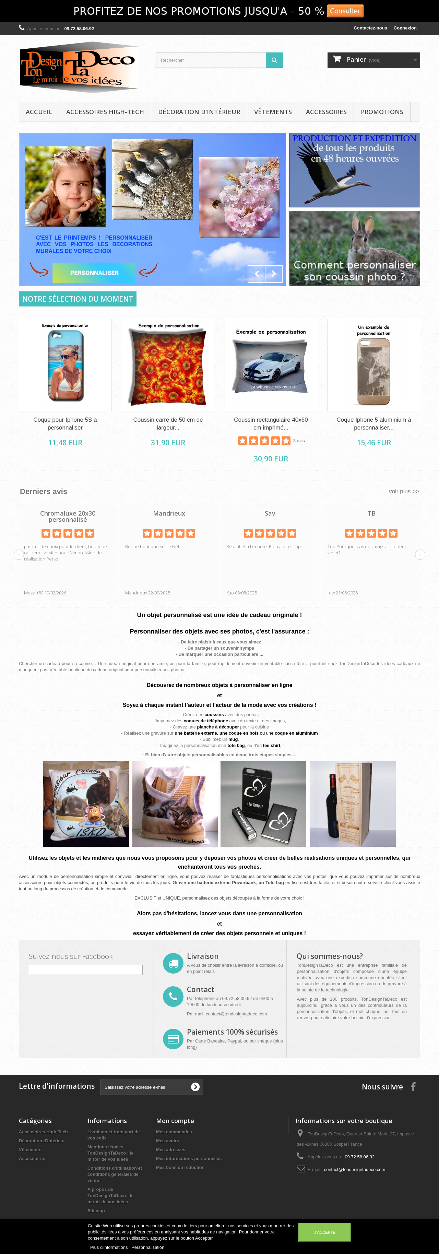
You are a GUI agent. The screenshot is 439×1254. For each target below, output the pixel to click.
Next (274, 274)
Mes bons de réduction (180, 1167)
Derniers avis (43, 491)
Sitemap (96, 1210)
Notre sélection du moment (77, 299)
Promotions (382, 112)
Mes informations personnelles (189, 1158)
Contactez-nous (370, 28)
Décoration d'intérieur (199, 112)
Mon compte (175, 1121)
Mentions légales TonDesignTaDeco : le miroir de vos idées (110, 1153)
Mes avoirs (167, 1140)
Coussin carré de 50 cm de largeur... (168, 424)
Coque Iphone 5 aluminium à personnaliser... (373, 424)
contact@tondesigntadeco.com (236, 1013)
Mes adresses (170, 1149)
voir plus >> (404, 491)
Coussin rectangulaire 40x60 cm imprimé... (271, 424)
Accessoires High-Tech (105, 112)
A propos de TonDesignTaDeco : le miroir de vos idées (110, 1195)
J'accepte (324, 1232)
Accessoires (326, 112)
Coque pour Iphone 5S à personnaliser (65, 424)
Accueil (39, 112)
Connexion (405, 28)
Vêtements (273, 112)
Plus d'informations (109, 1247)
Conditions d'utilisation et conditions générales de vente (114, 1174)
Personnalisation (147, 1247)
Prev (256, 274)
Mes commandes (174, 1131)
